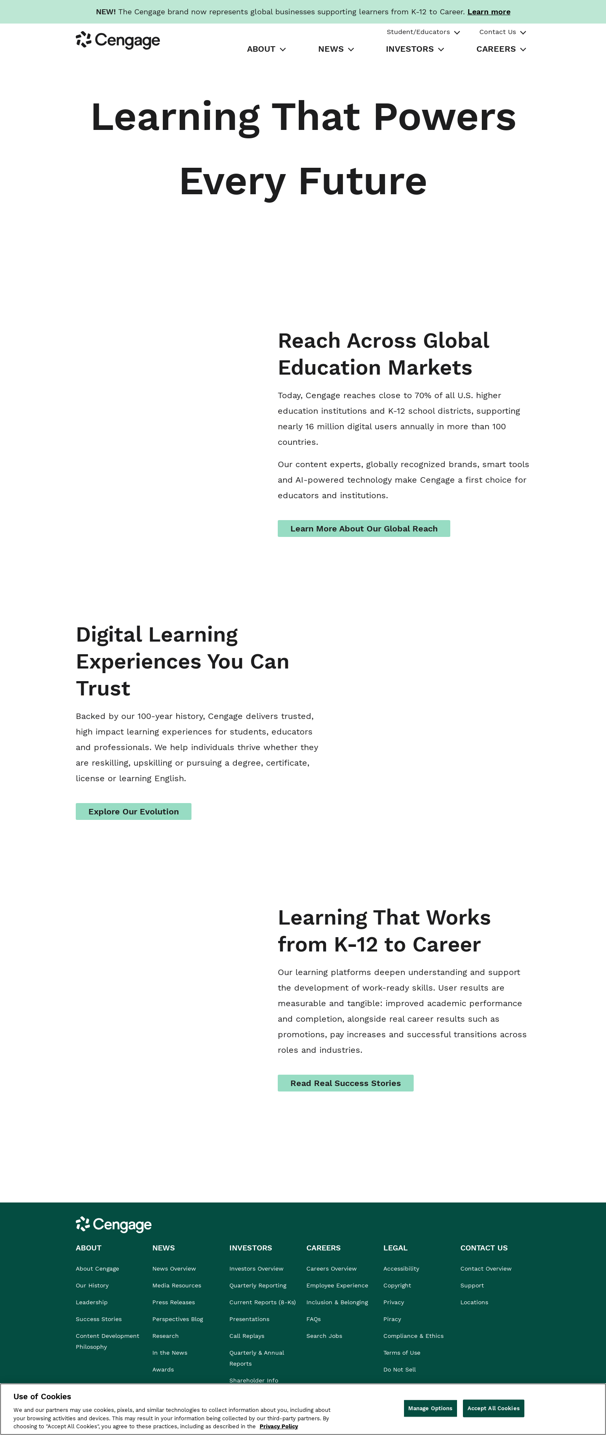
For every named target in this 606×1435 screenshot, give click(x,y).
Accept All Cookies (494, 1408)
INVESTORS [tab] (410, 49)
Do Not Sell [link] (400, 1369)
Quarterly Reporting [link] (257, 1285)
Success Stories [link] (99, 1319)
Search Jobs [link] (324, 1335)
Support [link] (473, 1285)
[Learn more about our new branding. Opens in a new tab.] (489, 11)
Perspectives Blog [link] (177, 1319)
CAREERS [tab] (496, 49)
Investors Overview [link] (256, 1268)
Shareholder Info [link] (253, 1380)
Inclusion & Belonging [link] (337, 1302)
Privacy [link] (393, 1302)
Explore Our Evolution (133, 811)
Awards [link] (163, 1369)
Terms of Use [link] (401, 1352)
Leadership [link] (92, 1302)
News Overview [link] (174, 1268)
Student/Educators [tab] (418, 32)
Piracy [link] (392, 1319)
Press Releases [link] (173, 1302)
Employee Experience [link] (337, 1285)
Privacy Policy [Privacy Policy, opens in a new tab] (279, 1426)
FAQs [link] (313, 1319)
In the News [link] (169, 1352)
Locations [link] (474, 1302)
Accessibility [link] (401, 1268)
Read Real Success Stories (345, 1083)
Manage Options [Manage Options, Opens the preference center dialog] (430, 1408)
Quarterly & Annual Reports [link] (256, 1358)
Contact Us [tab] (497, 32)
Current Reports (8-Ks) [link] (262, 1302)
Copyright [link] (397, 1285)
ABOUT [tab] (261, 49)
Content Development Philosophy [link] (107, 1341)
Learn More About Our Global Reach (364, 528)
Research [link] (165, 1335)
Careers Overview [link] (331, 1268)
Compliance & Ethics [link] (413, 1335)
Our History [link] (92, 1285)
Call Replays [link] (246, 1335)
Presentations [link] (249, 1319)
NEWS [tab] (331, 49)
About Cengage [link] (97, 1268)
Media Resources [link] (176, 1285)
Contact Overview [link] (486, 1268)
